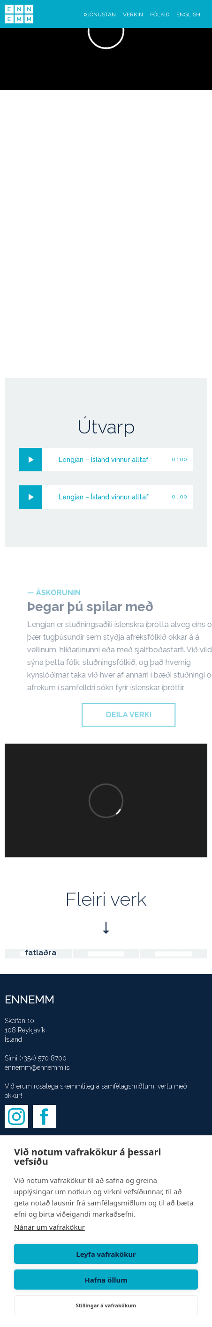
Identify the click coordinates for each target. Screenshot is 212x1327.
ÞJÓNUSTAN (99, 14)
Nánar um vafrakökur (49, 1227)
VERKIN (133, 14)
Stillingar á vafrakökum (106, 1305)
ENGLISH (188, 14)
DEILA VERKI (139, 714)
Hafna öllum (106, 1279)
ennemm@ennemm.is (37, 1067)
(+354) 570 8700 (43, 1058)
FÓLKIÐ (159, 14)
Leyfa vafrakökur (106, 1254)
